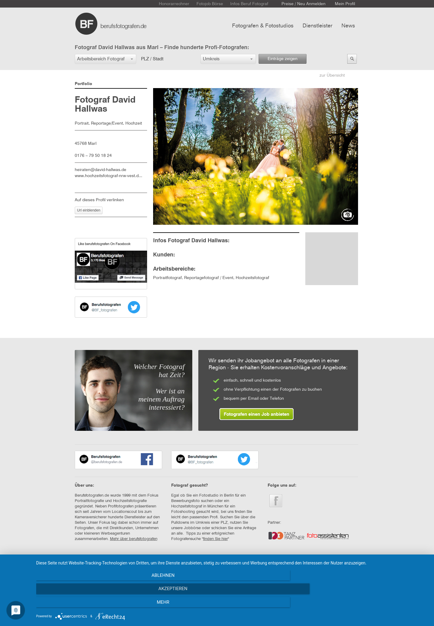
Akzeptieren (232, 605)
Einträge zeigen (282, 59)
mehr (369, 605)
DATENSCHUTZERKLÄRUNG (197, 565)
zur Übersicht (332, 75)
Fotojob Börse (210, 4)
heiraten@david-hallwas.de (100, 170)
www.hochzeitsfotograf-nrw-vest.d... (108, 176)
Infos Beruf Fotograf (249, 4)
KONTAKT (112, 565)
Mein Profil (345, 4)
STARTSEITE (85, 565)
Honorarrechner (174, 4)
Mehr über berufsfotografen (133, 539)
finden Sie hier (215, 539)
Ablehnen (94, 605)
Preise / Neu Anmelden (303, 4)
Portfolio (83, 84)
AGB (132, 565)
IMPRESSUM (154, 565)
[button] (105, 59)
